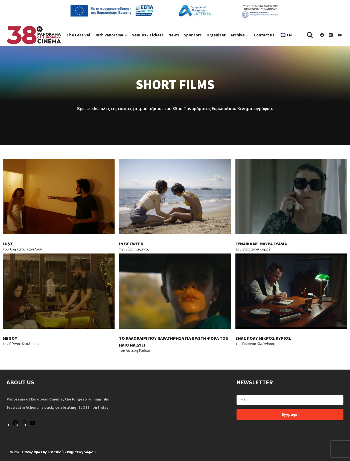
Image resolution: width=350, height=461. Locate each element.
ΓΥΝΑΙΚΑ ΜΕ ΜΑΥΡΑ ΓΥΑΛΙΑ (261, 244)
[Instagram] (331, 35)
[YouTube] (339, 35)
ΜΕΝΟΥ (10, 339)
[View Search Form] (309, 35)
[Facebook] (322, 35)
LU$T (8, 244)
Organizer (216, 35)
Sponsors (193, 35)
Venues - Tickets (148, 35)
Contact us (264, 35)
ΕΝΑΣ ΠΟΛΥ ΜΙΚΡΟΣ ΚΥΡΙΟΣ (263, 339)
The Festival (78, 35)
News (173, 35)
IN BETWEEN (131, 244)
